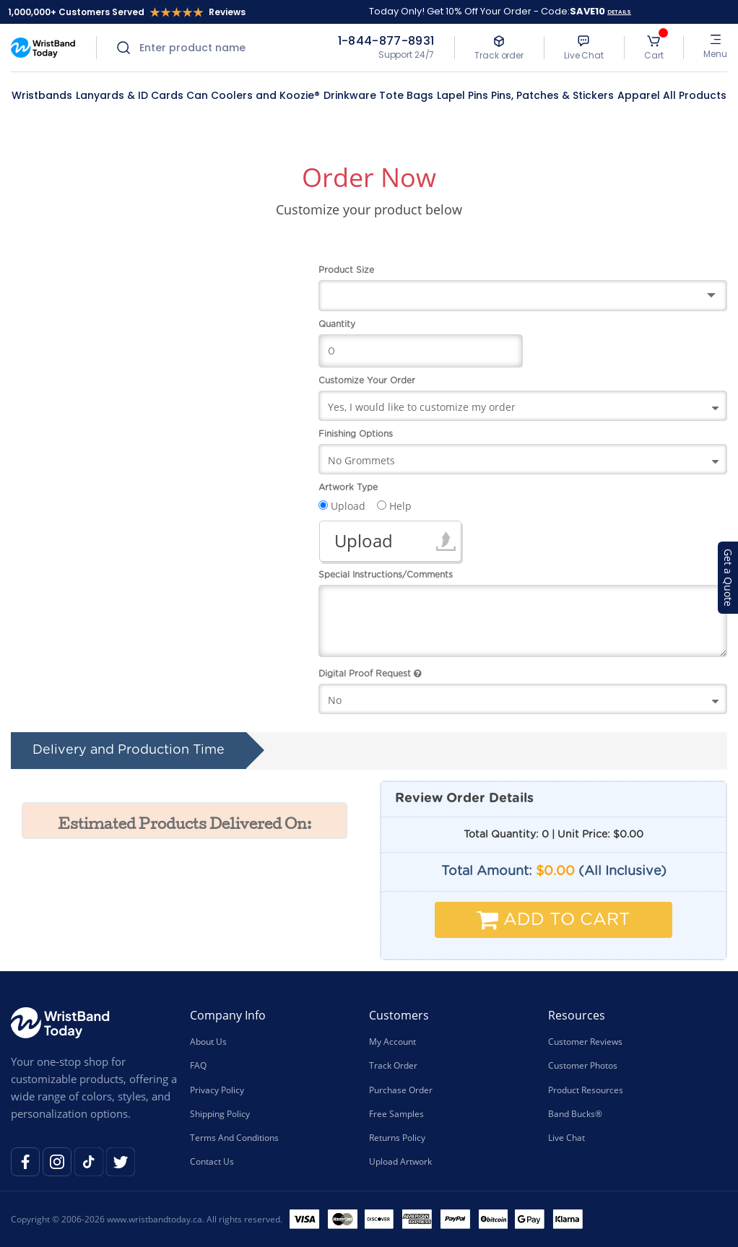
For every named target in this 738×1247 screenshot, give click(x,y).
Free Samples (396, 1114)
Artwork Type (348, 487)
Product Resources (585, 1089)
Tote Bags (406, 95)
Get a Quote (728, 578)
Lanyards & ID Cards (129, 95)
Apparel (638, 95)
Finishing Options (355, 434)
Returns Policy (397, 1137)
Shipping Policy (220, 1114)
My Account (392, 1041)
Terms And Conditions (234, 1137)
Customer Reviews (585, 1041)
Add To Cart (553, 920)
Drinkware (350, 95)
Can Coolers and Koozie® (253, 95)
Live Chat (566, 1137)
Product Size (346, 270)
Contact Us (212, 1161)
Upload (363, 540)
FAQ (198, 1065)
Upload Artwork (400, 1161)
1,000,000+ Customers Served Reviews (127, 12)
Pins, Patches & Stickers (552, 95)
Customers (399, 1015)
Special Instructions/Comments (385, 574)
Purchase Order (401, 1089)
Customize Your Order (366, 380)
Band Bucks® (575, 1114)
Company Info (228, 1015)
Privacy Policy (217, 1089)
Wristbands (42, 95)
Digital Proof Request (369, 673)
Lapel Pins (462, 95)
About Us (208, 1041)
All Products (694, 95)
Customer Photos (582, 1065)
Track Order (393, 1065)
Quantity (336, 324)
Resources (576, 1015)
